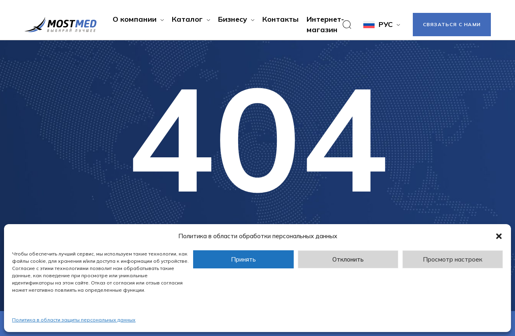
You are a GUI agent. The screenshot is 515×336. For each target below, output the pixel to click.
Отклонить (348, 259)
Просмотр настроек (452, 259)
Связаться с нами (452, 24)
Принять (243, 259)
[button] (499, 236)
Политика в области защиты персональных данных (74, 320)
